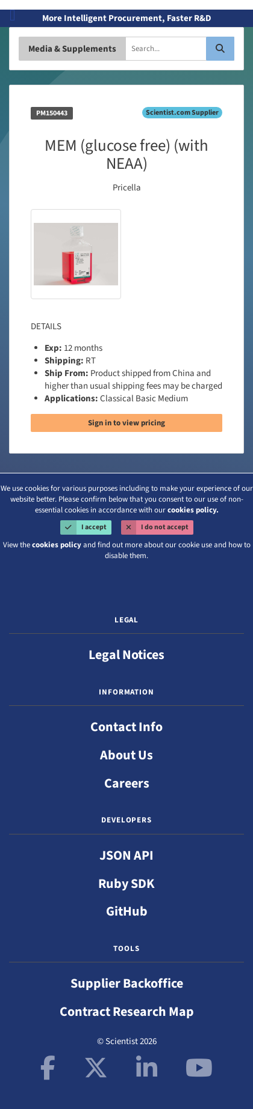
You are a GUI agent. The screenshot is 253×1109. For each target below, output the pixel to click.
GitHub (127, 911)
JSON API (126, 855)
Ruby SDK (126, 883)
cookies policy (56, 544)
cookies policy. (193, 510)
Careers (126, 783)
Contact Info (126, 727)
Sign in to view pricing (126, 423)
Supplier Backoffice (126, 983)
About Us (126, 755)
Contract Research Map (127, 1011)
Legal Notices (126, 654)
